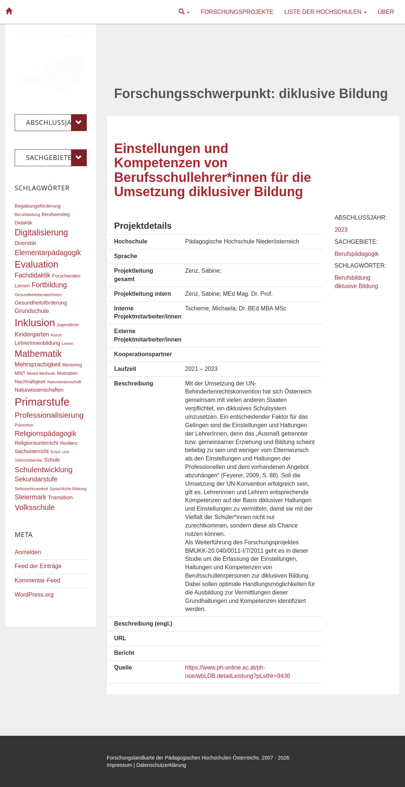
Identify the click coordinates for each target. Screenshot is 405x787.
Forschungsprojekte (237, 12)
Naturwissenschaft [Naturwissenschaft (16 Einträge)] (64, 382)
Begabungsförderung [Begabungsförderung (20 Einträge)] (38, 206)
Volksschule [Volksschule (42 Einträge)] (35, 507)
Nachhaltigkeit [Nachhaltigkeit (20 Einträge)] (30, 381)
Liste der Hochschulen (325, 12)
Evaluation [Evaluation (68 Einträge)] (37, 264)
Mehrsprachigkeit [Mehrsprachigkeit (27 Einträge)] (38, 364)
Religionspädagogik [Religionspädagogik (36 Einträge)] (45, 433)
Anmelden (28, 552)
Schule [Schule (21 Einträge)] (52, 460)
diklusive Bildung (356, 286)
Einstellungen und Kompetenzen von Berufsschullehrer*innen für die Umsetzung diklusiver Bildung (212, 170)
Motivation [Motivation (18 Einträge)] (67, 373)
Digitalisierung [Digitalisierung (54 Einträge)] (41, 232)
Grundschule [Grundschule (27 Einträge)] (32, 310)
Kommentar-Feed (37, 580)
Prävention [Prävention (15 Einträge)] (24, 425)
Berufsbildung (353, 278)
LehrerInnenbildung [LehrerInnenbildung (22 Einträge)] (37, 343)
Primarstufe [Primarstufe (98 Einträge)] (42, 402)
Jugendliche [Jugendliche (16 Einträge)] (68, 324)
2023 (341, 230)
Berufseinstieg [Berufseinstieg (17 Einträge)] (56, 214)
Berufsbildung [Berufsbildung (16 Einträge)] (27, 214)
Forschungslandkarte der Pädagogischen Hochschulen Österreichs (183, 758)
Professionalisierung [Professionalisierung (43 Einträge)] (49, 415)
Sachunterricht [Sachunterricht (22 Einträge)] (32, 451)
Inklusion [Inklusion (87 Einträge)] (35, 322)
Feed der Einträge (38, 566)
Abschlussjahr (56, 122)
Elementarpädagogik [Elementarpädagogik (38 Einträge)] (48, 253)
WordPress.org (34, 595)
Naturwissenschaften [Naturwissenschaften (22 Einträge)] (39, 390)
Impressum (119, 765)
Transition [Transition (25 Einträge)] (60, 497)
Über (386, 12)
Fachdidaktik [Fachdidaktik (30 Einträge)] (33, 275)
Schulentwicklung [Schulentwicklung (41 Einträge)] (44, 469)
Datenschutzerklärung (161, 765)
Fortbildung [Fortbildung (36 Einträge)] (49, 285)
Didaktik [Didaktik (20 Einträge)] (23, 222)
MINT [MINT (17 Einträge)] (20, 373)
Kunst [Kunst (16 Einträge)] (56, 335)
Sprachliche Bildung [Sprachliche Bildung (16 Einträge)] (67, 488)
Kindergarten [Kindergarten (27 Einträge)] (32, 334)
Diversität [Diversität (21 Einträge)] (25, 243)
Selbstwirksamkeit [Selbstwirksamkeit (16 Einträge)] (31, 488)
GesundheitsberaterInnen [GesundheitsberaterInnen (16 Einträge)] (38, 294)
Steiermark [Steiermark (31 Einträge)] (31, 497)
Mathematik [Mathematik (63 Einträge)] (38, 353)
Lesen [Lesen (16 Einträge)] (67, 343)
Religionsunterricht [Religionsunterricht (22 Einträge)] (36, 443)
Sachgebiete (56, 157)
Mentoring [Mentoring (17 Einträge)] (72, 365)
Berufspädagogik (357, 254)
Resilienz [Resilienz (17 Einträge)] (69, 443)
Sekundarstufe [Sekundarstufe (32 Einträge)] (36, 479)
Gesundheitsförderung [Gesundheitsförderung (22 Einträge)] (41, 303)
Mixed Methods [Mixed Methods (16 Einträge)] (41, 373)
